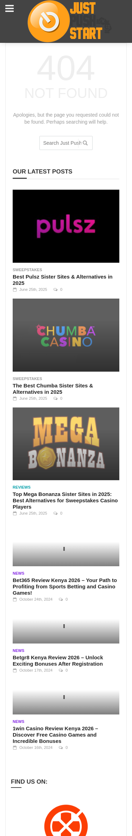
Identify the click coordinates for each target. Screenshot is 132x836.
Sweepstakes (27, 270)
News (18, 573)
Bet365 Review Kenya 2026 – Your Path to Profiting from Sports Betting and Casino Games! (65, 586)
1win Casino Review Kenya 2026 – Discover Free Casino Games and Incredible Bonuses (55, 734)
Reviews (22, 487)
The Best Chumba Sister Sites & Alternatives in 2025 (53, 389)
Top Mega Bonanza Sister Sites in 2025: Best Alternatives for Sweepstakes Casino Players (65, 500)
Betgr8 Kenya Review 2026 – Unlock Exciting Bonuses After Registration (58, 660)
